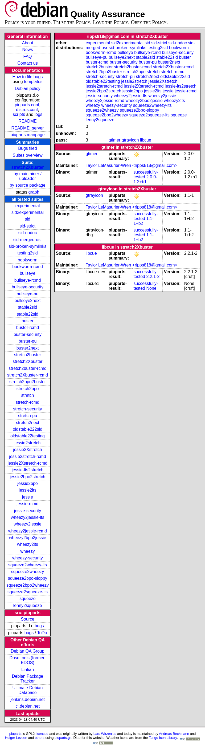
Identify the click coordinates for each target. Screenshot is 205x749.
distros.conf (27, 109)
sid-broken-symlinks (27, 246)
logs (38, 114)
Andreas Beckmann (174, 734)
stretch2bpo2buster (27, 381)
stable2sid (27, 307)
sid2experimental (27, 212)
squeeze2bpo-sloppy (27, 578)
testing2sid (27, 253)
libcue (145, 140)
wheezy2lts (27, 544)
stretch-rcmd (27, 402)
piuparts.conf (27, 105)
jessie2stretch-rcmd (27, 456)
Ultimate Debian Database (28, 690)
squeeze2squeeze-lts (27, 592)
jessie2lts (27, 490)
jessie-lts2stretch (27, 470)
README (27, 121)
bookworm (28, 260)
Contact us (27, 63)
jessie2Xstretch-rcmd (27, 463)
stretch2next (27, 422)
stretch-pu (27, 415)
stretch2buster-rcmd (27, 368)
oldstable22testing (27, 436)
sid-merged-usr (27, 239)
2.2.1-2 (152, 276)
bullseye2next (28, 300)
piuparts (15, 734)
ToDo (42, 632)
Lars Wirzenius (104, 734)
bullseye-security (27, 287)
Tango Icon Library (163, 738)
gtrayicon (130, 140)
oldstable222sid (27, 429)
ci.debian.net (27, 706)
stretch (27, 395)
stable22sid (27, 314)
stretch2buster (27, 354)
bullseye (27, 273)
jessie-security (27, 510)
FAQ (27, 56)
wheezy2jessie (27, 524)
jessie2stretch (28, 443)
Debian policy (27, 88)
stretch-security (27, 409)
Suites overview (27, 155)
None (151, 288)
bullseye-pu (28, 294)
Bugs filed (27, 148)
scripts (19, 114)
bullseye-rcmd (27, 280)
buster (27, 321)
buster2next (28, 348)
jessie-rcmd (28, 503)
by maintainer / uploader (28, 176)
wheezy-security (27, 558)
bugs (39, 625)
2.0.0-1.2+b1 (145, 179)
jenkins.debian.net (27, 699)
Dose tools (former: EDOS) (27, 660)
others (39, 738)
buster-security (28, 334)
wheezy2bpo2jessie (27, 537)
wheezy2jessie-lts (27, 517)
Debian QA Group (27, 651)
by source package (27, 185)
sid (27, 219)
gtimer (114, 140)
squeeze (27, 598)
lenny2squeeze (27, 605)
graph (33, 192)
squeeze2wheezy (27, 571)
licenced (42, 734)
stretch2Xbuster (27, 167)
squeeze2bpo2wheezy (27, 585)
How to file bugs (28, 76)
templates (33, 81)
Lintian (27, 669)
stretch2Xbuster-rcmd (27, 375)
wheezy (27, 551)
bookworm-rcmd (27, 266)
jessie (27, 497)
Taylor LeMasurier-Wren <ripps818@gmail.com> (131, 165)
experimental (27, 205)
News (27, 49)
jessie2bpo (27, 483)
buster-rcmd (27, 327)
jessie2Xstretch (27, 449)
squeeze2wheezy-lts (27, 565)
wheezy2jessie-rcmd (27, 531)
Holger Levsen (16, 738)
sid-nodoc (27, 232)
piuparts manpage (27, 134)
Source (27, 619)
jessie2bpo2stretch (27, 477)
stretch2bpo (28, 388)
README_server (27, 128)
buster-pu (28, 341)
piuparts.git (63, 738)
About (27, 43)
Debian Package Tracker (27, 678)
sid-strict (28, 226)
